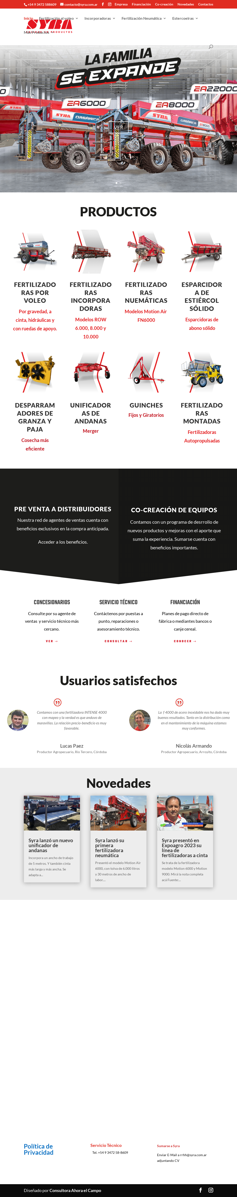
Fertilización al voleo (56, 20)
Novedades (186, 4)
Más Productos (36, 34)
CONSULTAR (116, 641)
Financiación (141, 4)
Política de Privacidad (39, 1149)
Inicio (28, 20)
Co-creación (164, 4)
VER (118, 127)
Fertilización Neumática (142, 20)
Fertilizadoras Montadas (202, 413)
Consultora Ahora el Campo (75, 1190)
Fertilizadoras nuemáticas (146, 292)
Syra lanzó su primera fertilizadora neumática (109, 847)
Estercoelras (183, 20)
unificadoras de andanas (90, 413)
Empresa (121, 4)
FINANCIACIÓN (185, 602)
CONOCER (183, 641)
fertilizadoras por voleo (35, 292)
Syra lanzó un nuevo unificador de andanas (51, 845)
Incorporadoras (97, 20)
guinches (146, 405)
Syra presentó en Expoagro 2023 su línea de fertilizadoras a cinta (185, 847)
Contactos (205, 4)
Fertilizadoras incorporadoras (91, 296)
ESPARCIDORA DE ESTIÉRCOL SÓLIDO (202, 296)
